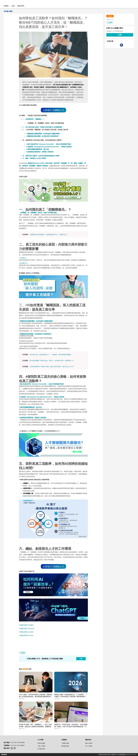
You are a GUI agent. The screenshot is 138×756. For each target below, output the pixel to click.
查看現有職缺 (41, 743)
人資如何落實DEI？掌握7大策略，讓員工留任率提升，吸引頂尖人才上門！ (52, 366)
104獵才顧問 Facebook (26, 628)
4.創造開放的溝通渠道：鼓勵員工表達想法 (40, 152)
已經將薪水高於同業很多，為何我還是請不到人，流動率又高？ (49, 234)
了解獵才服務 (65, 743)
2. (42, 136)
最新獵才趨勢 (65, 746)
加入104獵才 (89, 746)
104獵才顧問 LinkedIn (26, 632)
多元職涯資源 (41, 749)
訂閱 (119, 35)
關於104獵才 (89, 743)
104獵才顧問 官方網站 (26, 625)
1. (43, 134)
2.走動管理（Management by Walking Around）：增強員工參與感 (48, 147)
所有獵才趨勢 (8, 11)
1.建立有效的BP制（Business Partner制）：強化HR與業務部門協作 (48, 144)
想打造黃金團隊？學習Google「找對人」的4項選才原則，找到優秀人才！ (52, 360)
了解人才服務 (41, 746)
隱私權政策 (4, 754)
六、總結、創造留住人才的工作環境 (34, 158)
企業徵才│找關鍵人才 (53, 110)
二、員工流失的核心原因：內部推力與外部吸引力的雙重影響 (42, 127)
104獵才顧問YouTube (26, 635)
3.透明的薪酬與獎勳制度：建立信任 (37, 149)
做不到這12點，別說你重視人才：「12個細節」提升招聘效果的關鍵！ (51, 354)
